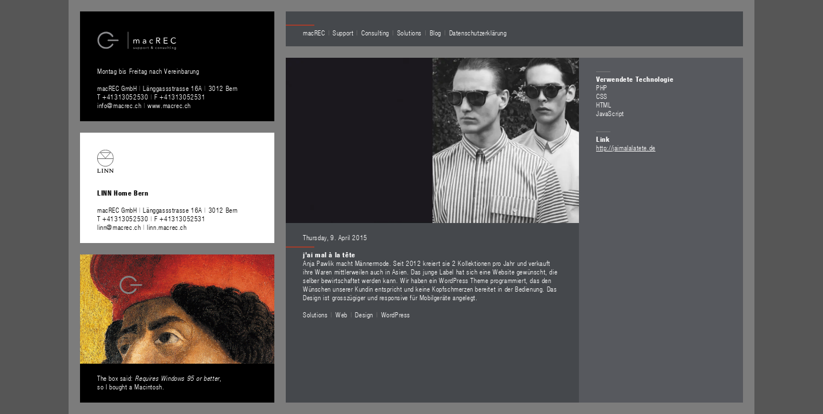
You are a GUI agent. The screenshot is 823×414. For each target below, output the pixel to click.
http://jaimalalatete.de (626, 147)
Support (343, 32)
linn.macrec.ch (166, 227)
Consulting (375, 32)
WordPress (395, 314)
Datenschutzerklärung (478, 32)
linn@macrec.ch (119, 227)
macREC (314, 32)
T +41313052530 (123, 96)
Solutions (409, 32)
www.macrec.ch (169, 105)
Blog (435, 32)
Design (364, 314)
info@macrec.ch (119, 105)
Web (341, 314)
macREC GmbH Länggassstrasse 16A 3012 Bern (167, 88)
